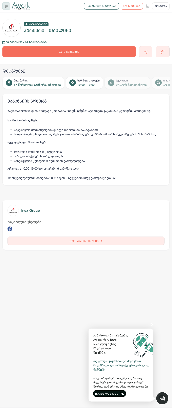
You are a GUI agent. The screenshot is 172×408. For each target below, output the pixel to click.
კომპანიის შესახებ (86, 241)
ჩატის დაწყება (109, 393)
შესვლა (161, 6)
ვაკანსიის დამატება (101, 5)
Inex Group (30, 210)
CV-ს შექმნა (131, 5)
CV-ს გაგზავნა (69, 51)
